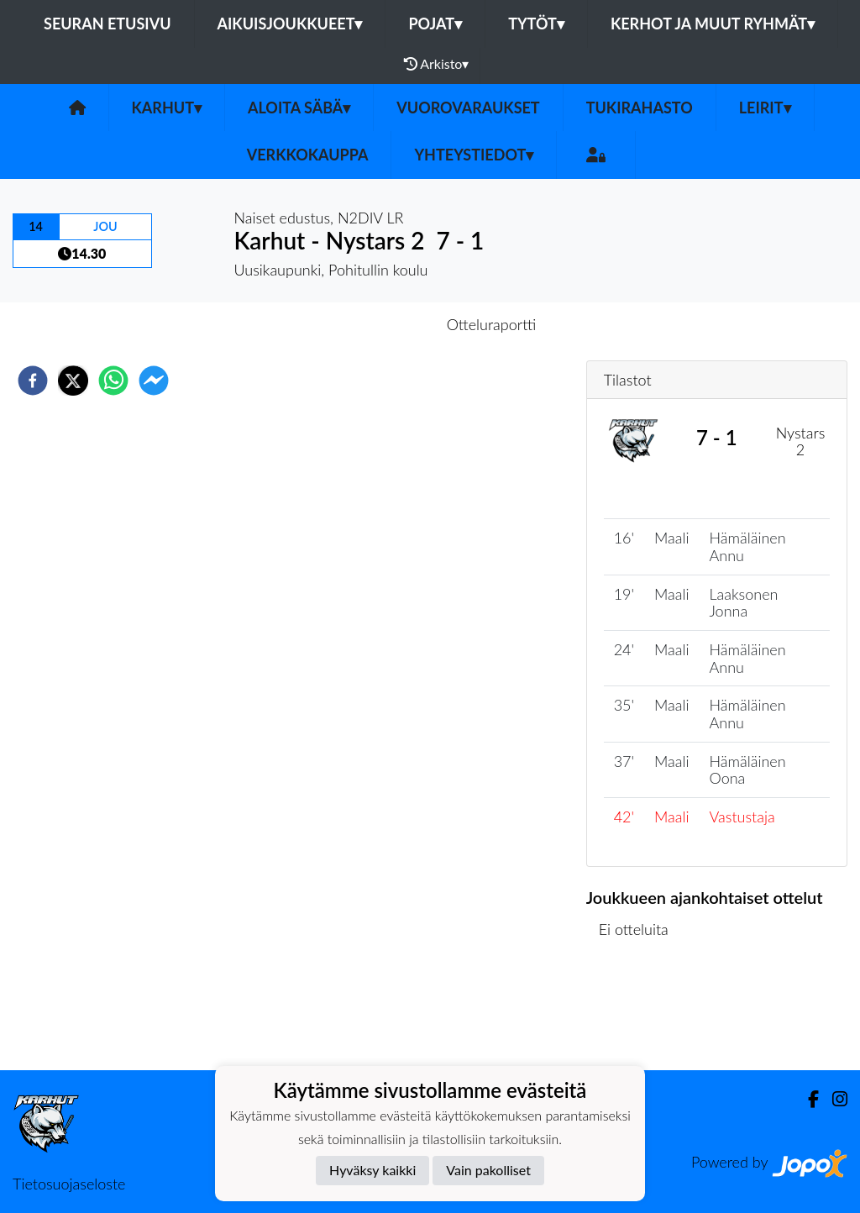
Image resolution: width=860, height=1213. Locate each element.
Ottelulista (640, 1013)
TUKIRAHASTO (639, 107)
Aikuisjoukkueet (290, 23)
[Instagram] (833, 1099)
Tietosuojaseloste (69, 1183)
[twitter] (73, 380)
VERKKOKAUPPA (308, 154)
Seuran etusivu (107, 23)
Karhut (167, 107)
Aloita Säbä (299, 107)
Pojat (435, 23)
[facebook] (33, 380)
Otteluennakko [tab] (372, 324)
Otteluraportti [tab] (492, 324)
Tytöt (536, 23)
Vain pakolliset (488, 1170)
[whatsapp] (113, 380)
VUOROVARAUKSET (467, 107)
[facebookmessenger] (154, 380)
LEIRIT (765, 107)
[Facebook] (806, 1099)
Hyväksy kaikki (372, 1170)
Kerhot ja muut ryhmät (713, 23)
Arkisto (436, 64)
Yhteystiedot (473, 154)
